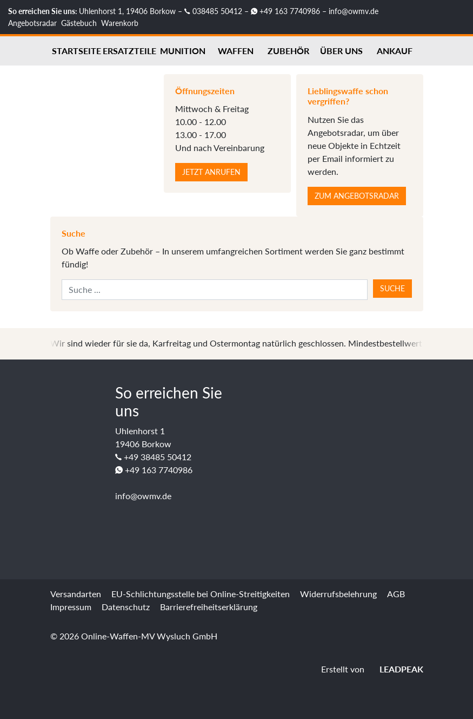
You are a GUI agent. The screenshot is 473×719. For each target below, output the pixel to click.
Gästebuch (79, 23)
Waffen (236, 50)
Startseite (76, 50)
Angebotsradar (32, 23)
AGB (396, 594)
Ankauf (394, 50)
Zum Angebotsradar (357, 195)
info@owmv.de (353, 11)
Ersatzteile (129, 50)
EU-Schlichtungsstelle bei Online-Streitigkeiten (200, 594)
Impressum (70, 607)
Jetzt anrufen (211, 172)
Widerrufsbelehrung (338, 594)
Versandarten (75, 594)
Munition (182, 50)
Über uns (341, 50)
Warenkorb (119, 23)
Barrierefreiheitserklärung (208, 607)
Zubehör (288, 50)
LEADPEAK (395, 669)
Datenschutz (126, 607)
